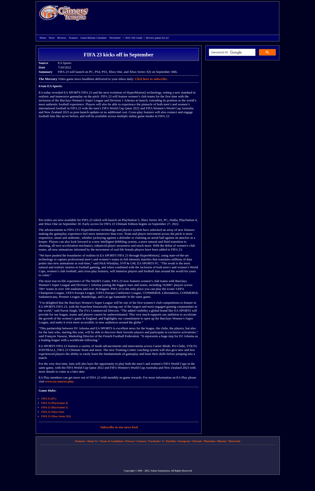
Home (63, 13)
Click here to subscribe (151, 79)
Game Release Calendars (93, 37)
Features (73, 37)
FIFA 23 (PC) (48, 398)
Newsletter (115, 37)
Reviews (61, 37)
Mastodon (209, 441)
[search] (231, 52)
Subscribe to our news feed (119, 427)
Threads (197, 441)
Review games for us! (157, 37)
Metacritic (235, 441)
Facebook (154, 441)
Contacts (141, 441)
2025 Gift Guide (133, 37)
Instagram (184, 441)
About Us (92, 441)
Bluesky (221, 441)
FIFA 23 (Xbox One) (52, 412)
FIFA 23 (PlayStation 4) (54, 403)
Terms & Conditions (112, 441)
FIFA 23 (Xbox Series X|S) (56, 416)
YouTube (171, 441)
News (52, 37)
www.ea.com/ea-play (59, 381)
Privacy (130, 441)
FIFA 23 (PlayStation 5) (54, 407)
